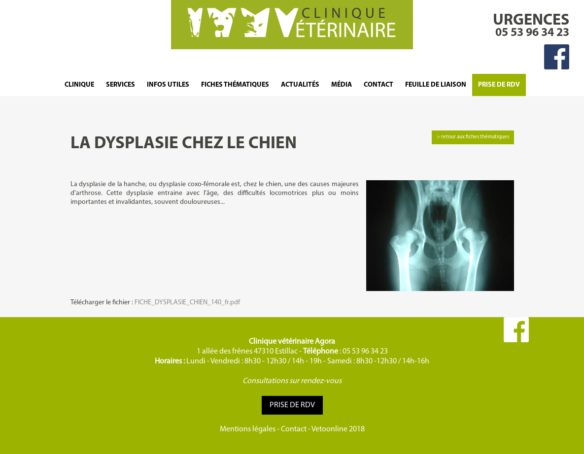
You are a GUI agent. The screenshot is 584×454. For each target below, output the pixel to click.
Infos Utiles (168, 85)
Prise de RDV (499, 85)
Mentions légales (247, 429)
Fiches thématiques (235, 85)
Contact (378, 85)
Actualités (300, 85)
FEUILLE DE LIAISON (435, 85)
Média (341, 85)
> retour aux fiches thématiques (473, 137)
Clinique (79, 85)
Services (120, 85)
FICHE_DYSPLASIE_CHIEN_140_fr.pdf (187, 302)
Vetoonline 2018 (338, 429)
